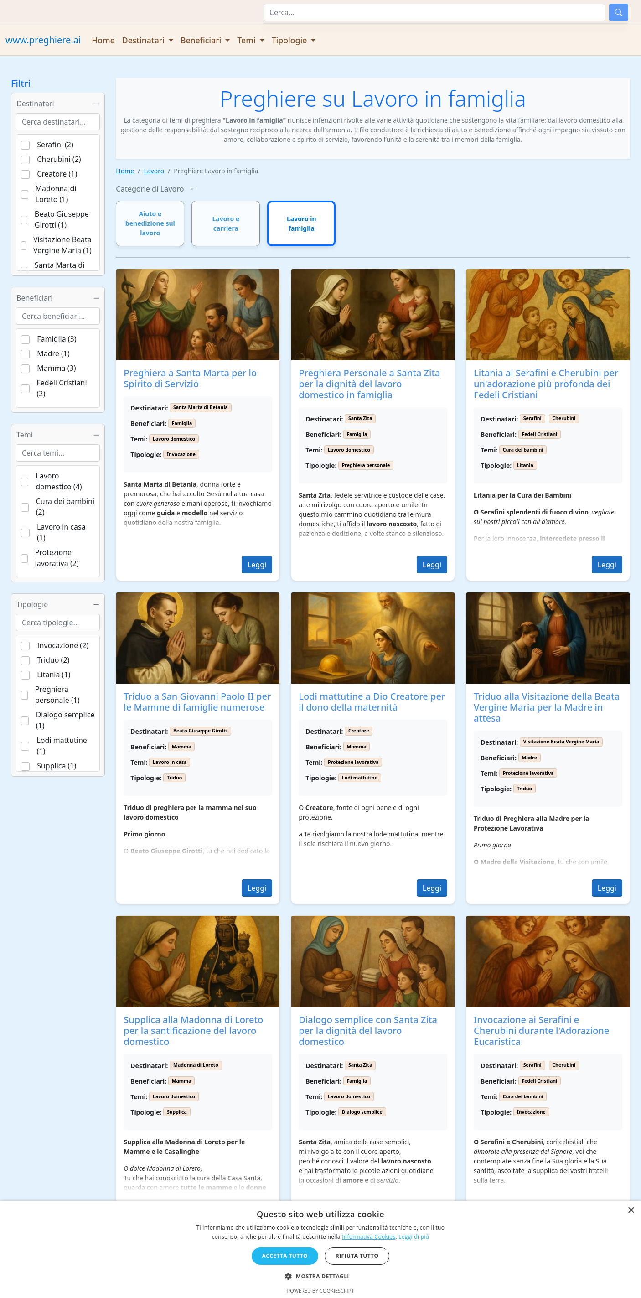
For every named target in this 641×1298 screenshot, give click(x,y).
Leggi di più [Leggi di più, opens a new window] (413, 1237)
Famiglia (182, 423)
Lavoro (154, 170)
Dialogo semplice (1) (65, 720)
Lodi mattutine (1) (61, 745)
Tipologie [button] (290, 40)
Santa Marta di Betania (200, 407)
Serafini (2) (55, 145)
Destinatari (57, 103)
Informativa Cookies (368, 1237)
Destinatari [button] (144, 40)
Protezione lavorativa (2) (57, 557)
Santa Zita (360, 418)
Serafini (532, 418)
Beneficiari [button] (202, 40)
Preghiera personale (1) (57, 694)
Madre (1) (53, 353)
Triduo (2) (53, 660)
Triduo (174, 777)
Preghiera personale (366, 465)
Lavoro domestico (174, 439)
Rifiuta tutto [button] (357, 1256)
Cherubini (563, 418)
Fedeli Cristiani (539, 434)
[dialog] (320, 1249)
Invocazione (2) (62, 645)
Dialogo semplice (362, 1112)
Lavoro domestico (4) (59, 481)
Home (103, 40)
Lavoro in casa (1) (61, 532)
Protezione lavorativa (353, 762)
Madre (529, 757)
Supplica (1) (56, 766)
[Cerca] (434, 12)
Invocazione (181, 454)
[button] (320, 1276)
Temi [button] (247, 40)
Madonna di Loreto (195, 1065)
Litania (525, 465)
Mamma (181, 746)
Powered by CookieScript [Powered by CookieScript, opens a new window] (320, 1290)
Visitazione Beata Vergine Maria (561, 741)
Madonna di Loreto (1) (56, 193)
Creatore (358, 730)
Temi (57, 435)
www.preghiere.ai (43, 40)
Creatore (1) (57, 174)
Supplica (177, 1112)
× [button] (630, 1210)
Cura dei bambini (523, 450)
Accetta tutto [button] (285, 1256)
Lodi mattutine (359, 777)
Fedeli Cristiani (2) (62, 388)
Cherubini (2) (59, 159)
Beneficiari (57, 298)
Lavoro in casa (169, 762)
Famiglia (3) (56, 339)
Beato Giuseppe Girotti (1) (62, 219)
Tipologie (57, 604)
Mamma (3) (56, 368)
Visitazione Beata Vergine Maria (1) (62, 244)
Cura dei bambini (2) (65, 506)
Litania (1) (53, 675)
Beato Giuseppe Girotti (200, 730)
